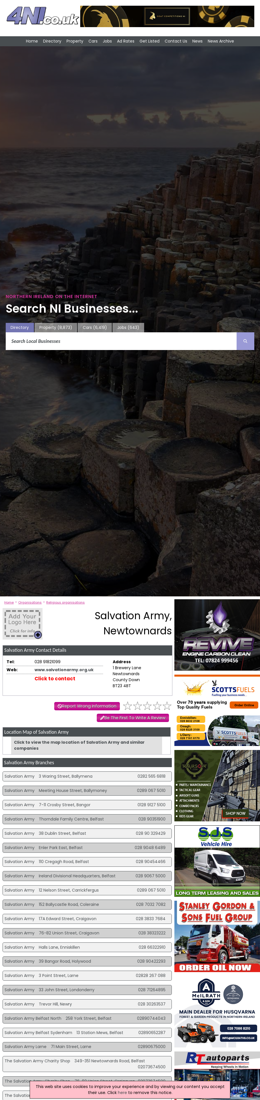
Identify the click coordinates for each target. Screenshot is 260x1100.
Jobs (107, 41)
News (197, 41)
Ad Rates (125, 41)
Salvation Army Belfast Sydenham (38, 1032)
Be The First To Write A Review (135, 718)
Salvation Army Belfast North (33, 1018)
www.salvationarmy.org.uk (64, 670)
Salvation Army (20, 776)
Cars (93, 41)
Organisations (30, 602)
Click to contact (55, 678)
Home (32, 41)
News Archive (221, 41)
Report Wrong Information (89, 706)
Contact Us (176, 41)
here (122, 1092)
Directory (52, 41)
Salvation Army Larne (26, 1046)
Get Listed (150, 41)
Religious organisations (65, 602)
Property (74, 41)
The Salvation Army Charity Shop (37, 1061)
